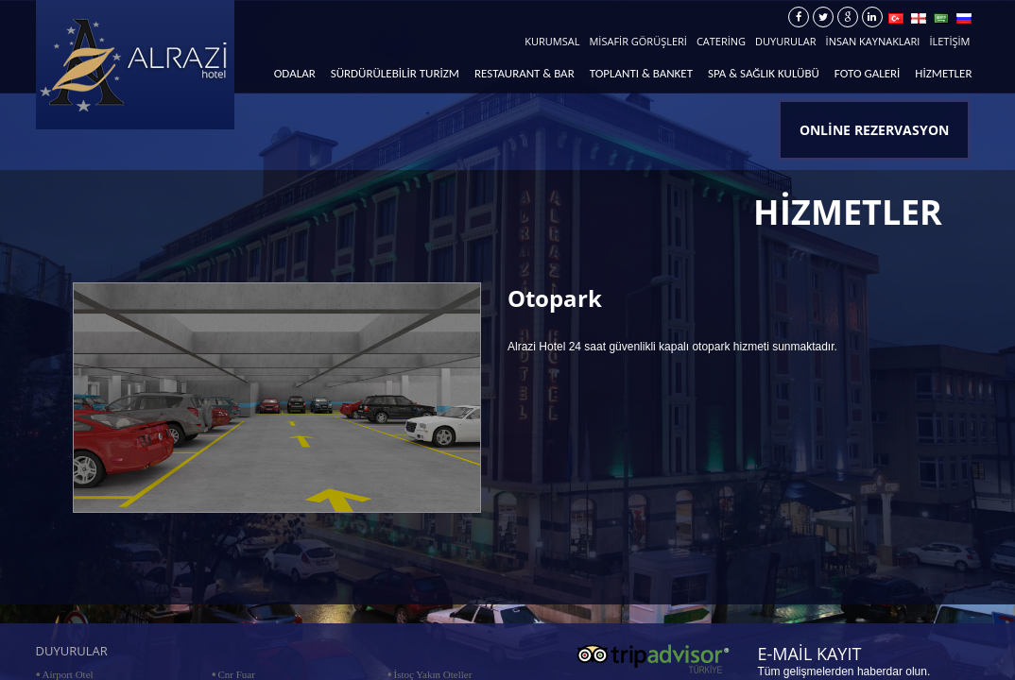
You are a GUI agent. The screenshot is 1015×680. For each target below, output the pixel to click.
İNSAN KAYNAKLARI (873, 41)
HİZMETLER (943, 73)
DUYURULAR (785, 41)
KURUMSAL (552, 41)
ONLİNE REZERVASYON (874, 130)
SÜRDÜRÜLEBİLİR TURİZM (395, 73)
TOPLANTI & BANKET (641, 73)
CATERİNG (721, 41)
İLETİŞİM (949, 41)
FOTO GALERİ (867, 73)
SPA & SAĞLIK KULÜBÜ (763, 73)
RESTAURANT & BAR (524, 73)
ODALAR (295, 73)
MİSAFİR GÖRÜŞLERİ (637, 41)
